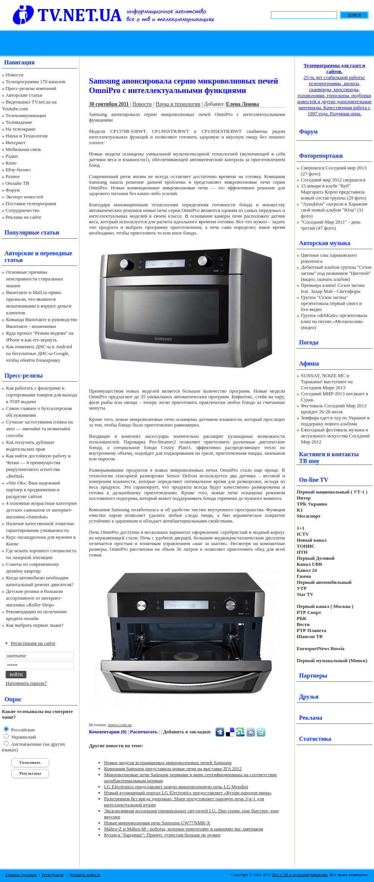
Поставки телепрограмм (31, 203)
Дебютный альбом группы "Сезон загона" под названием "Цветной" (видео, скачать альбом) (336, 273)
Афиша (309, 363)
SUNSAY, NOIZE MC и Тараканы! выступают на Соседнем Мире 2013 (327, 381)
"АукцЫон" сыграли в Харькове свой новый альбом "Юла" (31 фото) (334, 210)
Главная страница (21, 874)
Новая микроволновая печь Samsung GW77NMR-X (157, 823)
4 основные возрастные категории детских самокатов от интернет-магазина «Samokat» (41, 509)
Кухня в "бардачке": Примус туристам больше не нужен (162, 835)
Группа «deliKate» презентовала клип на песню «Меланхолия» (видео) (334, 321)
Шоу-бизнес (18, 169)
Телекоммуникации (26, 115)
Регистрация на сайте (33, 643)
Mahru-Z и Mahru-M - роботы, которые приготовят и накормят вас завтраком (183, 829)
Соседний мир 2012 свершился (333, 180)
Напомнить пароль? (26, 683)
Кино (11, 163)
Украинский (23, 737)
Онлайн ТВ (17, 183)
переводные (56, 253)
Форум (13, 190)
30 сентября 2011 (109, 104)
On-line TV (313, 480)
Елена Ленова (242, 104)
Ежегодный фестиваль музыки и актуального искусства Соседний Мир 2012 (335, 436)
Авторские (19, 253)
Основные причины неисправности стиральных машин (34, 278)
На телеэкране (20, 129)
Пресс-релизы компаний (31, 88)
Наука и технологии (178, 104)
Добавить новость (84, 874)
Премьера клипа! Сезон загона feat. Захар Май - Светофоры (333, 288)
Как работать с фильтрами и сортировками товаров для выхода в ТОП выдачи (41, 394)
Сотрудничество (23, 210)
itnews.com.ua (120, 724)
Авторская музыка (324, 243)
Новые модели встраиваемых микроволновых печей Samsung (167, 762)
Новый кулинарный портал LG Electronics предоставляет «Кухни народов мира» (187, 792)
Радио (12, 156)
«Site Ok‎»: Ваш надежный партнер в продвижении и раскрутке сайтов (33, 489)
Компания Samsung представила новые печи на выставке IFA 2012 (173, 768)
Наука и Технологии (27, 136)
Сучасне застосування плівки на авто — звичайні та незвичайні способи (39, 428)
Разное (13, 176)
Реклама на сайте (23, 217)
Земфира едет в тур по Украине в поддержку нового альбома (335, 421)
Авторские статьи (24, 95)
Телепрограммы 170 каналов (35, 81)
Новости (14, 75)
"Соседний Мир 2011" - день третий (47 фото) (330, 225)
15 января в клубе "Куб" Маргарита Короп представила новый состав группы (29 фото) (333, 192)
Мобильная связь (23, 149)
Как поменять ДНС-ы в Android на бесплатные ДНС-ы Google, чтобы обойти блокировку (39, 353)
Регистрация (53, 874)
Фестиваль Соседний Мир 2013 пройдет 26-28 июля (333, 408)
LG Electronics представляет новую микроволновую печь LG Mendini (176, 786)
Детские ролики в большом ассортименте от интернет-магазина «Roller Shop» (34, 598)
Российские (22, 730)
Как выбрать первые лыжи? (34, 625)
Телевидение (19, 122)
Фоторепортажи (321, 155)
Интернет (16, 142)
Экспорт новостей (24, 197)
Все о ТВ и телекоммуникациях (300, 874)
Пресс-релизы (24, 375)
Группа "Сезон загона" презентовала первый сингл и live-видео (331, 303)
